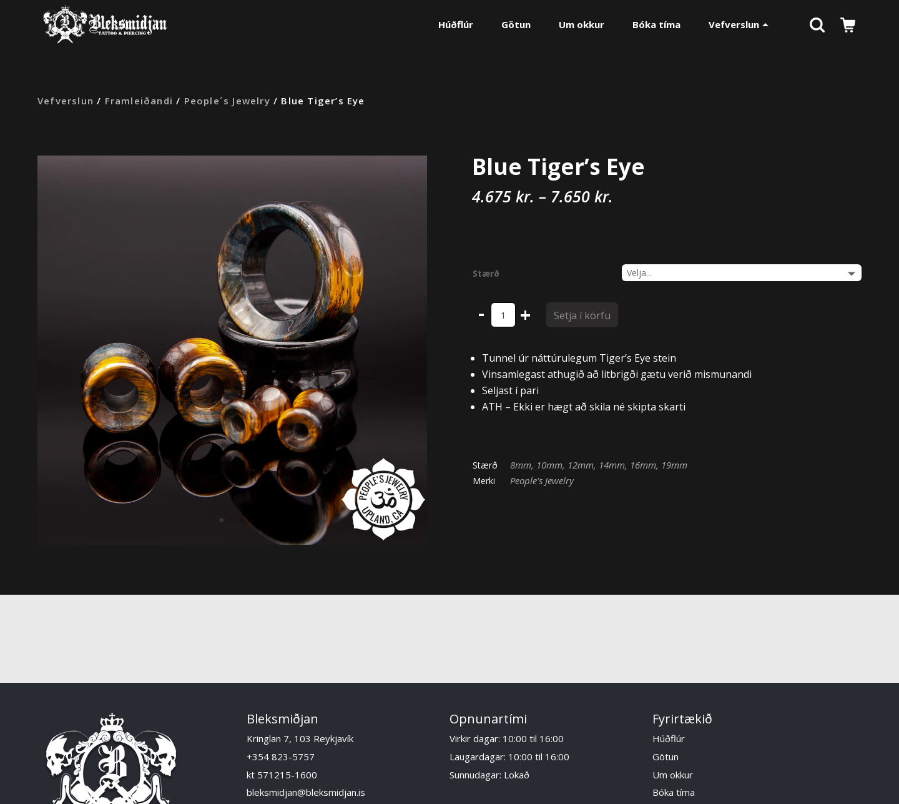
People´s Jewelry (227, 100)
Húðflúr (455, 24)
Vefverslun (739, 24)
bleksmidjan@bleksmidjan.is (306, 792)
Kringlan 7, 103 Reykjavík (300, 738)
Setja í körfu (582, 315)
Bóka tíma (656, 24)
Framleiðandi (139, 100)
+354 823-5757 (281, 756)
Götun (516, 24)
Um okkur (581, 24)
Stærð (486, 273)
